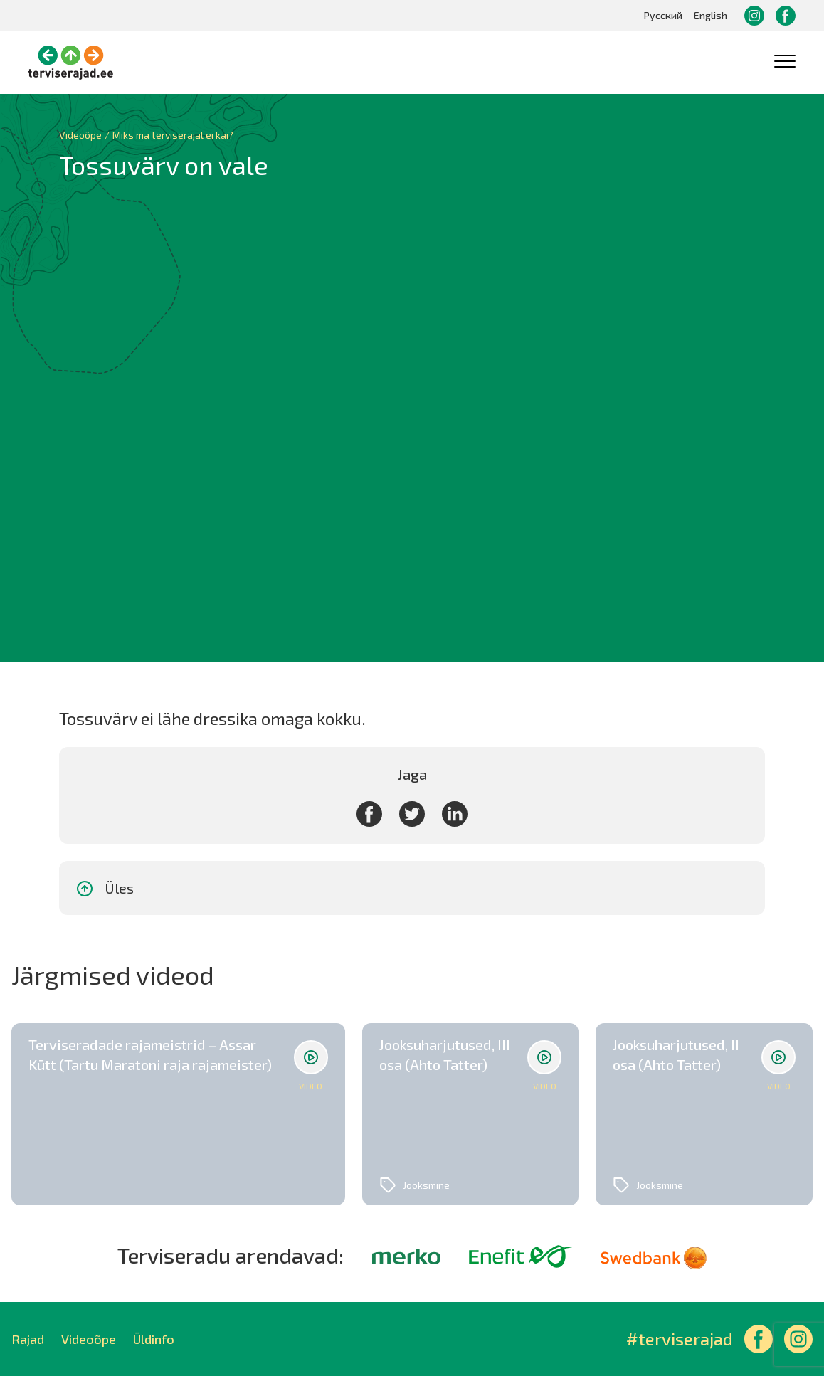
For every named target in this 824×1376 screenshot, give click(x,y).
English (710, 15)
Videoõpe (88, 1339)
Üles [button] (104, 888)
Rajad (27, 1339)
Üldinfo (153, 1339)
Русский (663, 15)
